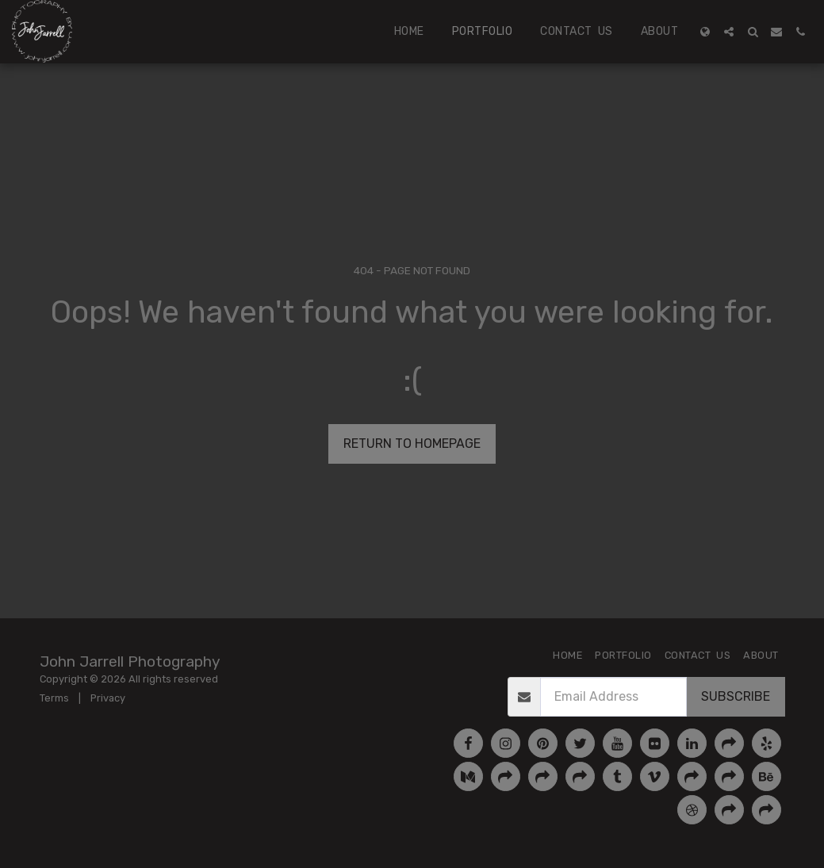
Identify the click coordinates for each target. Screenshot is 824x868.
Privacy (107, 698)
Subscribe (735, 696)
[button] (729, 31)
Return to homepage (412, 443)
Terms (54, 698)
